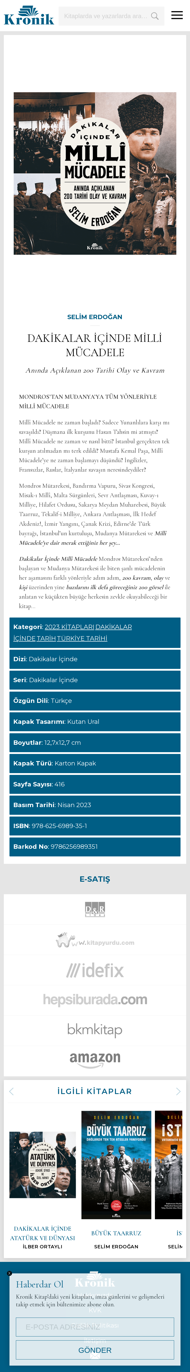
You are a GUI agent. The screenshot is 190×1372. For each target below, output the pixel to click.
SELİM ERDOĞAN (94, 317)
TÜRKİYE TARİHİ (82, 638)
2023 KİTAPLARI (69, 627)
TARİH (46, 638)
